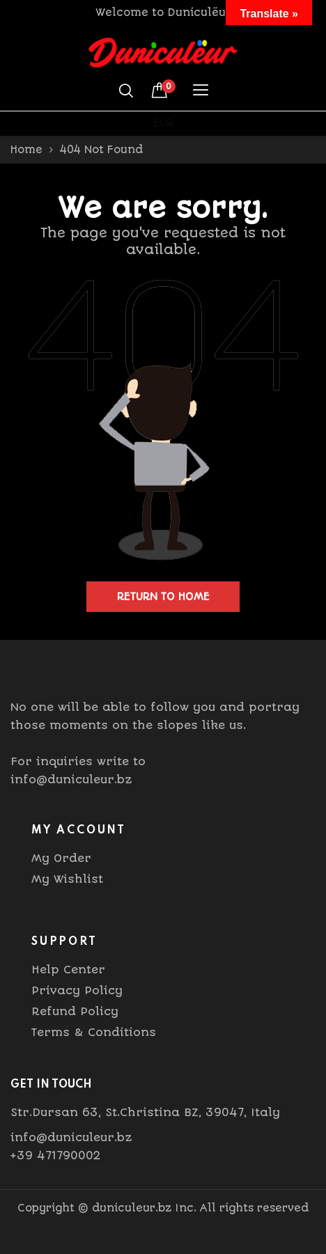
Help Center (68, 969)
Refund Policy (74, 1011)
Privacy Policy (77, 990)
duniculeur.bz (131, 1208)
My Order (61, 858)
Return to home (163, 596)
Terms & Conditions (93, 1032)
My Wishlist (67, 879)
